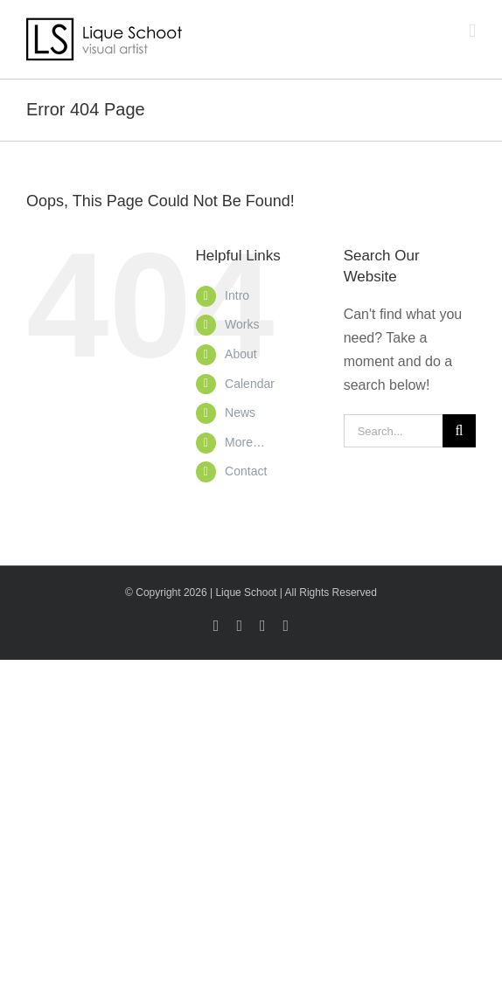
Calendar (250, 384)
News (240, 412)
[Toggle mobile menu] (472, 31)
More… (245, 442)
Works (242, 324)
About (241, 354)
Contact (246, 471)
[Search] (459, 430)
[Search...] (393, 430)
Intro (237, 295)
